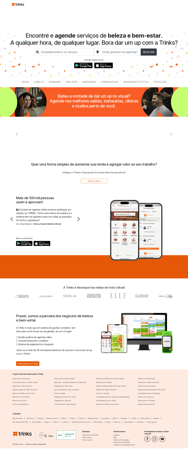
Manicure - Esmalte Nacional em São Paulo (70, 382)
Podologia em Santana (62, 401)
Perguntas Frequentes (90, 435)
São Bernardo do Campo (81, 422)
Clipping (116, 435)
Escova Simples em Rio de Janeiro (66, 390)
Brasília (40, 418)
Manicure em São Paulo (21, 379)
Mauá (108, 422)
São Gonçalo (98, 422)
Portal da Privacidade (121, 440)
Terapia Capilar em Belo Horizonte (24, 390)
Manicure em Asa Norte (21, 397)
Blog (115, 437)
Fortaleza (140, 422)
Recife (115, 418)
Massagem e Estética (136, 81)
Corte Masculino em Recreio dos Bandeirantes (112, 397)
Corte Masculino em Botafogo (149, 393)
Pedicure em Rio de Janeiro (22, 386)
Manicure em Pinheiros (146, 401)
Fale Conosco (87, 437)
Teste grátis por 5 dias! (27, 363)
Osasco (46, 422)
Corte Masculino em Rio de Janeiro (25, 382)
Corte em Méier (59, 393)
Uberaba (156, 418)
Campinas (105, 418)
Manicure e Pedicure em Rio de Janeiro (110, 379)
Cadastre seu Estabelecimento (124, 445)
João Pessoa (128, 422)
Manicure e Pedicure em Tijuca (23, 393)
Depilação (72, 81)
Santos (81, 418)
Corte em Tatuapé (102, 393)
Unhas (25, 81)
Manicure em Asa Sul (146, 397)
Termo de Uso (87, 440)
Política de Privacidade (121, 442)
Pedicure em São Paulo (146, 379)
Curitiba (134, 418)
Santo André (144, 418)
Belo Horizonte (52, 418)
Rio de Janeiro (17, 418)
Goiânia (64, 418)
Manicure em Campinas (147, 386)
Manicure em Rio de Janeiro (64, 379)
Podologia (160, 81)
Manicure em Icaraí (19, 401)
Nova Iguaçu (152, 422)
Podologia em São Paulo (63, 386)
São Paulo (30, 418)
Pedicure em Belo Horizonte (106, 390)
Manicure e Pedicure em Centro (107, 404)
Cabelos (39, 81)
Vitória (55, 422)
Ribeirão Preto (93, 418)
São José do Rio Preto (20, 422)
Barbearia (55, 81)
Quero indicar (94, 181)
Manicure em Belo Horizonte (148, 382)
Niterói (72, 418)
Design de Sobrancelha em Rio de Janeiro (111, 386)
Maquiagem (89, 81)
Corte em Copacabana (20, 404)
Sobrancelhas (109, 81)
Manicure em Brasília (104, 382)
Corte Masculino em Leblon (106, 401)
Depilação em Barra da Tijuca (65, 397)
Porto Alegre (36, 422)
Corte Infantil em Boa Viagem (65, 404)
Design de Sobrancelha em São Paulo (151, 390)
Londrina (65, 422)
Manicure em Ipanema (146, 404)
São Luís (117, 422)
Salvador (124, 418)
